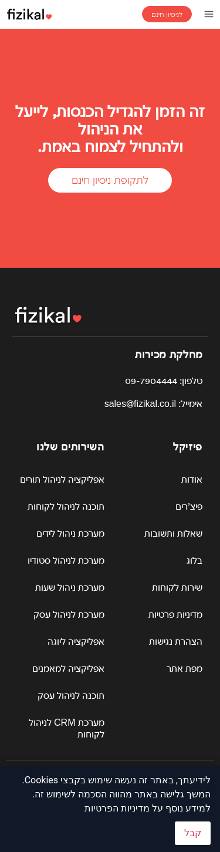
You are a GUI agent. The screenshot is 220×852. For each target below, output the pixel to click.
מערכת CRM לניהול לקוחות (66, 728)
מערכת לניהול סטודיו (66, 560)
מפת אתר (184, 668)
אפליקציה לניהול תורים (62, 479)
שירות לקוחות (177, 587)
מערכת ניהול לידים (70, 533)
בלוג (194, 560)
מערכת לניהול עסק (68, 614)
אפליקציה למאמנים (68, 668)
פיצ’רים (188, 506)
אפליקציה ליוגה (76, 641)
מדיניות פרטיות (175, 614)
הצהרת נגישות (175, 641)
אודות (191, 479)
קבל (192, 832)
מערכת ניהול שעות (69, 587)
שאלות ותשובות (173, 533)
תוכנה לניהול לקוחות (66, 506)
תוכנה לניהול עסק (71, 695)
